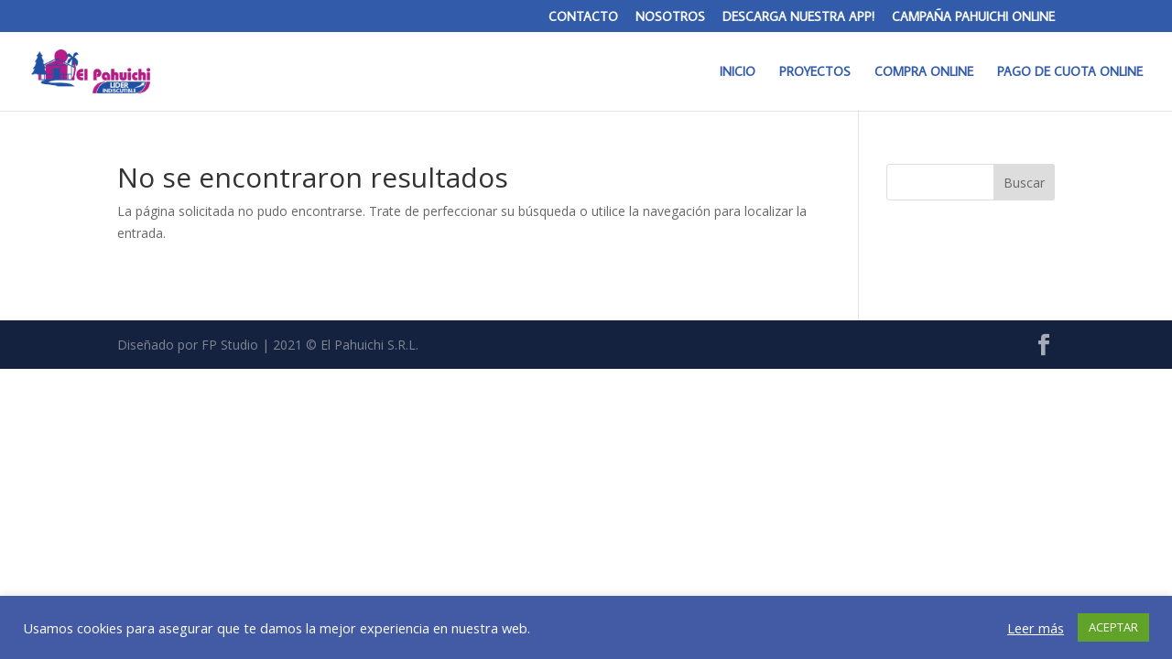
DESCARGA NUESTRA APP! (798, 17)
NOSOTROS (670, 17)
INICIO (737, 72)
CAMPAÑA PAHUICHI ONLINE (973, 17)
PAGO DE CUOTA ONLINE (1070, 72)
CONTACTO (583, 17)
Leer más (1035, 628)
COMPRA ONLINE (923, 72)
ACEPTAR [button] (1113, 627)
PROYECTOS (815, 72)
